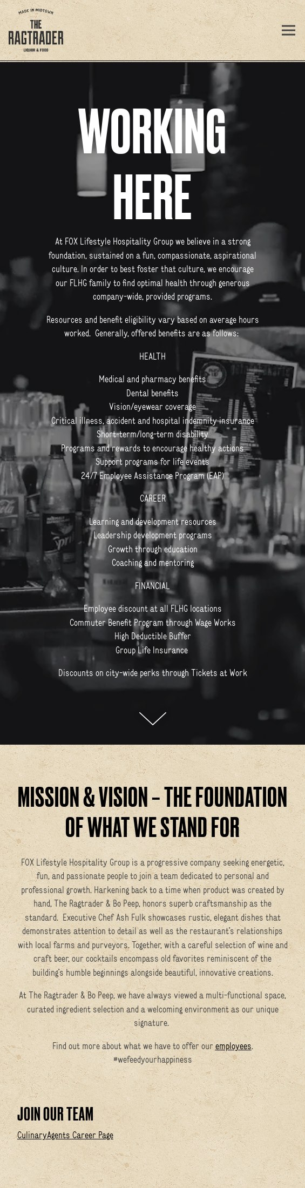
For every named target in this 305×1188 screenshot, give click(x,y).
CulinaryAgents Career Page (65, 1135)
